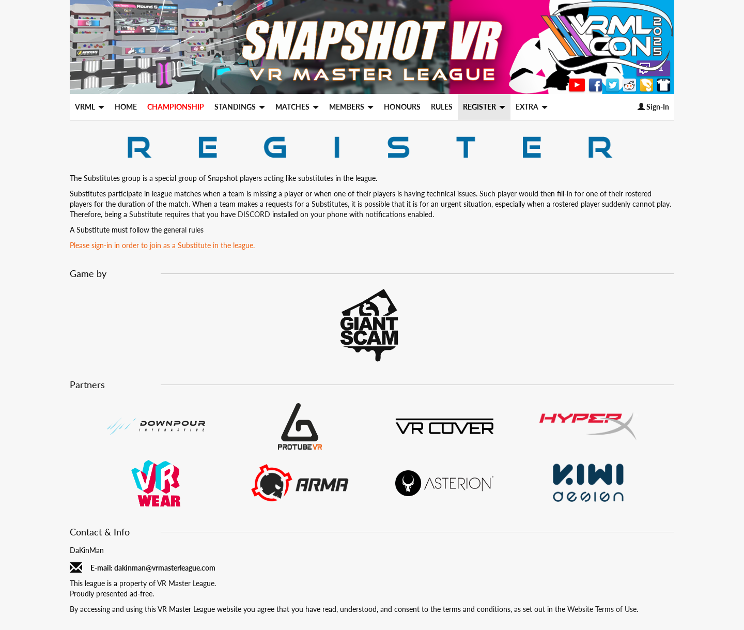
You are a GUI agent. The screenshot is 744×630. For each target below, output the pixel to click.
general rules (184, 229)
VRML (89, 106)
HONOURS (402, 106)
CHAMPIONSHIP (175, 106)
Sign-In (653, 106)
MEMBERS (351, 106)
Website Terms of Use (602, 609)
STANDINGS (239, 106)
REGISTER (484, 106)
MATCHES (297, 106)
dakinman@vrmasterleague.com (164, 567)
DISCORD (254, 214)
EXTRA (532, 106)
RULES (442, 106)
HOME (126, 106)
